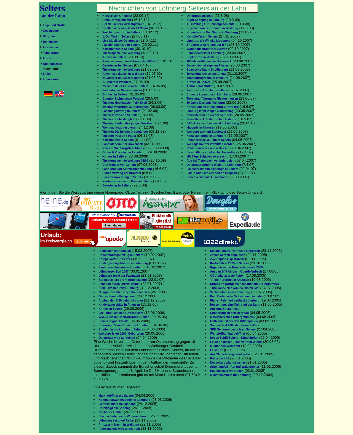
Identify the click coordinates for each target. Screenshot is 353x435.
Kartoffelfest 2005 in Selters (229, 263)
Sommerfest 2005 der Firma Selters (234, 325)
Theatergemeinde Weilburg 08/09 (125, 160)
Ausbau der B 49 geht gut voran (120, 300)
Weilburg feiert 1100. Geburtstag (121, 333)
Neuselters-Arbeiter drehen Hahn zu (211, 119)
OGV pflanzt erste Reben (227, 275)
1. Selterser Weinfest (116, 82)
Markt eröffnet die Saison (115, 395)
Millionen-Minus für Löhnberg (231, 375)
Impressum (51, 79)
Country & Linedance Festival (123, 98)
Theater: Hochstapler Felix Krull (124, 102)
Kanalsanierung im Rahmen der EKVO (129, 61)
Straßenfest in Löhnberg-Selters (120, 329)
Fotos (47, 58)
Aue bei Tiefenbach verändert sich (210, 160)
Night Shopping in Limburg (205, 20)
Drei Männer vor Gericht (119, 164)
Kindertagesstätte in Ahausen (119, 304)
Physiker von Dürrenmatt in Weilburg (212, 28)
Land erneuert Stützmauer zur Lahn (127, 168)
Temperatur (51, 52)
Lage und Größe (54, 25)
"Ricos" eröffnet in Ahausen (229, 279)
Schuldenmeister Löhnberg (205, 53)
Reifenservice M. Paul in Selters (208, 140)
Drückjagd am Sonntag (114, 408)
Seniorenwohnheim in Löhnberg (120, 267)
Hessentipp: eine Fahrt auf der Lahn (235, 304)
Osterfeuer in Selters (116, 185)
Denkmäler (50, 41)
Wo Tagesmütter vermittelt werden (210, 144)
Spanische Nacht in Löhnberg (207, 69)
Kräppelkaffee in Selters (115, 259)
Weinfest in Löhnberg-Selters (206, 90)
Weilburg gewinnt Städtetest (206, 131)
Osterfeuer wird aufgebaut (116, 337)
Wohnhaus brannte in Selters (206, 48)
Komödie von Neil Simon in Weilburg (212, 32)
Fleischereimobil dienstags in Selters (212, 168)
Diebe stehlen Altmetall (114, 250)
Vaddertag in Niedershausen (122, 90)
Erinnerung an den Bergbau (229, 312)
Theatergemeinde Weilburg (121, 53)
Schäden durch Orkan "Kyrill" (119, 283)
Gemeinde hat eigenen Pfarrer (207, 65)
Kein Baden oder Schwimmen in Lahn (236, 296)
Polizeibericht (219, 358)
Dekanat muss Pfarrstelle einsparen (235, 250)
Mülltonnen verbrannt (225, 346)
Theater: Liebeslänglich (118, 119)
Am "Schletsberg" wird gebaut (231, 354)
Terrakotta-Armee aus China (206, 73)
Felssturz (216, 350)
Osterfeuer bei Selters (117, 65)
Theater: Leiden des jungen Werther (127, 123)
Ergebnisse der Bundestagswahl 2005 (236, 267)
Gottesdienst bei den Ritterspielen (234, 321)
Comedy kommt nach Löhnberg (208, 94)
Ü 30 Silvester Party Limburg (118, 288)
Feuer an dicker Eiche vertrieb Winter (236, 341)
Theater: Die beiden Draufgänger (125, 131)
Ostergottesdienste (199, 15)
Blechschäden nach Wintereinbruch (123, 416)
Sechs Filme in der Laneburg (230, 292)
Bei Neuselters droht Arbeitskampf (122, 279)
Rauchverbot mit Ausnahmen (206, 177)
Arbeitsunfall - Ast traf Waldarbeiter (235, 366)
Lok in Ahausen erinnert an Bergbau (211, 173)
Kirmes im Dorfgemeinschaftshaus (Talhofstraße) (244, 283)
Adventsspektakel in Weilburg (123, 73)
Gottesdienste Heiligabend (116, 296)
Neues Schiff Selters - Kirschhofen (234, 337)
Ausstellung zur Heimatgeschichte (210, 24)
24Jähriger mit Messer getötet (123, 77)
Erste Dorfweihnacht (116, 20)
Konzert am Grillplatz (117, 15)
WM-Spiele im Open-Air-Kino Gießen (123, 317)
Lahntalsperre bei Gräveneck (122, 144)
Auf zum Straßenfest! (225, 308)
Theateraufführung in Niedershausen (212, 98)
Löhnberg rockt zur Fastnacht (119, 275)
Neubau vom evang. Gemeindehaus (127, 181)
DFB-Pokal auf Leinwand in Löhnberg (212, 123)
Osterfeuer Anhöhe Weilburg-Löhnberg (213, 164)
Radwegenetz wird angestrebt (119, 428)
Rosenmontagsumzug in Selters (120, 255)
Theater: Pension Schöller (120, 115)
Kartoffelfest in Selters (118, 48)
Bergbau (49, 36)
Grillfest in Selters (114, 94)
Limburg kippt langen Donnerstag (210, 111)
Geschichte (51, 30)
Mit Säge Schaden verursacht (207, 156)
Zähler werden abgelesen (227, 255)
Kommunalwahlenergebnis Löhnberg (124, 399)
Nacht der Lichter (110, 412)
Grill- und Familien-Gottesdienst (120, 312)
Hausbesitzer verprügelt (227, 370)
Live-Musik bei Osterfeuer (120, 40)
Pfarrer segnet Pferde (113, 321)
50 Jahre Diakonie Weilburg (205, 102)
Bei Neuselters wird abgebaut (122, 24)
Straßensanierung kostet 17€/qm (125, 28)
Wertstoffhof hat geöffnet (227, 333)
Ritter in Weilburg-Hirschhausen (124, 148)
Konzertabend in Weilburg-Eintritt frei (212, 106)
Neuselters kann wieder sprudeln (209, 115)
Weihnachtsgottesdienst (119, 127)
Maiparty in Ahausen (200, 127)
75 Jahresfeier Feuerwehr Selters (125, 86)
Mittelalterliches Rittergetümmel (232, 317)
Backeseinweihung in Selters (122, 177)
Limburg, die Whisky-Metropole (208, 40)
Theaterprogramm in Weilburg (207, 77)
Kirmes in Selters (114, 57)
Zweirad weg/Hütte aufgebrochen (125, 106)
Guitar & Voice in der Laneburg (123, 152)
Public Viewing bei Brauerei (121, 173)
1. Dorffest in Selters (116, 36)
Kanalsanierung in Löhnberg (206, 135)
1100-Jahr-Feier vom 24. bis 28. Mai (234, 288)
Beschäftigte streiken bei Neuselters (211, 152)
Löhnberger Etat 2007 (113, 271)
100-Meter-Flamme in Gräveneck (208, 61)
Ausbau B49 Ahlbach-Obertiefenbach (236, 271)
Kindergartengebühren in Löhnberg (123, 263)
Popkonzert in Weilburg (202, 57)
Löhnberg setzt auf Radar (116, 420)
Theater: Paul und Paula (119, 135)
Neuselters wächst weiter (227, 362)
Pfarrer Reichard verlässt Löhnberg (235, 300)
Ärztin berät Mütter (199, 86)
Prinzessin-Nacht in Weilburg (118, 424)
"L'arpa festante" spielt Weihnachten (123, 292)
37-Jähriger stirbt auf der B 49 (207, 44)
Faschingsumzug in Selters (121, 32)
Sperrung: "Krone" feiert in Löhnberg (124, 325)
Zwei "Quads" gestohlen (227, 259)
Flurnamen (50, 47)
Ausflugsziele (52, 63)
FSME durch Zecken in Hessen (207, 148)
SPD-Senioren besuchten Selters (233, 329)
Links (47, 73)
